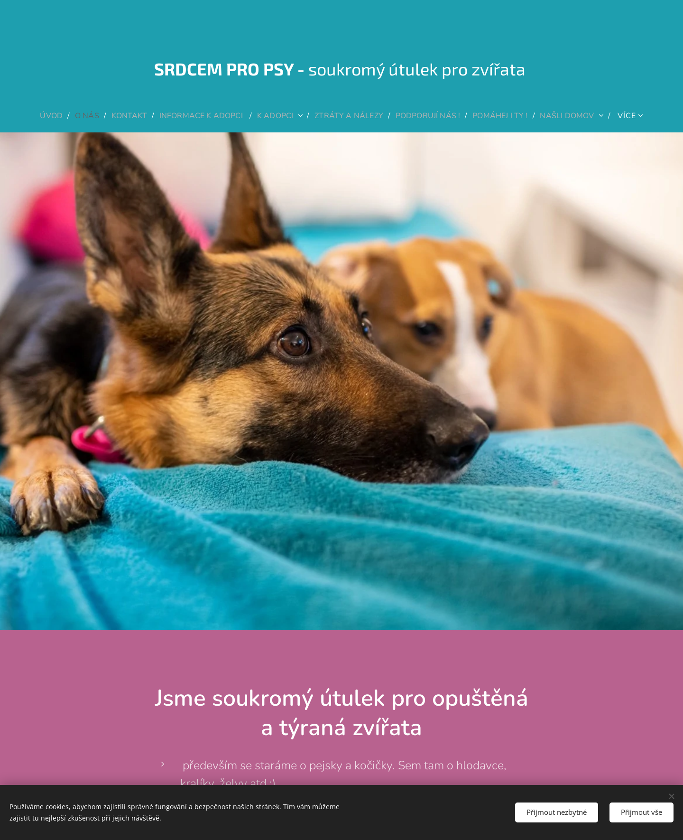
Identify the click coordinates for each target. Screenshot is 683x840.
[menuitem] (41, 116)
